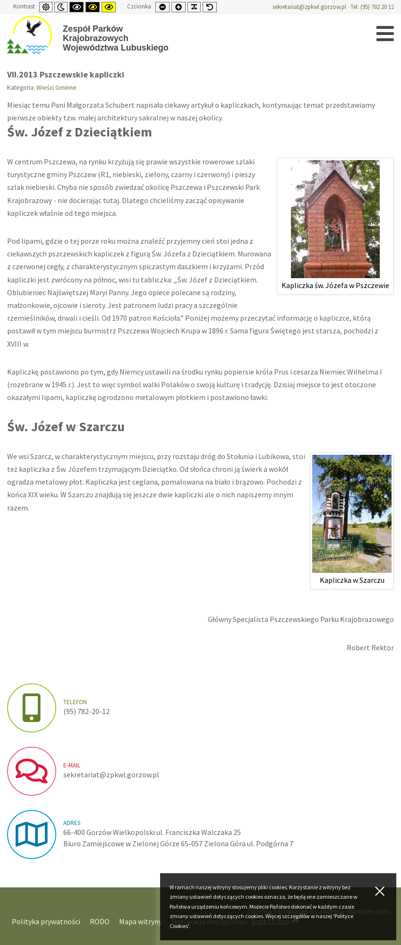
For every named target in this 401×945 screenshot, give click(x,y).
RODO (100, 921)
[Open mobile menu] (385, 34)
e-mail (71, 765)
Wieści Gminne (56, 88)
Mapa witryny (140, 921)
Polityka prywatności (46, 921)
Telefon (75, 702)
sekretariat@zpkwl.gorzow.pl (309, 7)
